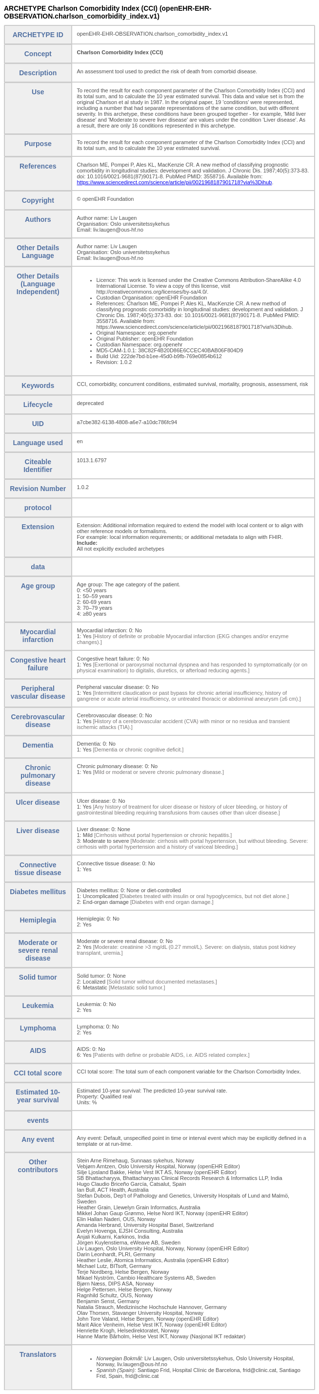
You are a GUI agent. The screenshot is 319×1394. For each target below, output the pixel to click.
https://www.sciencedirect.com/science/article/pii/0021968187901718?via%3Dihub (174, 182)
